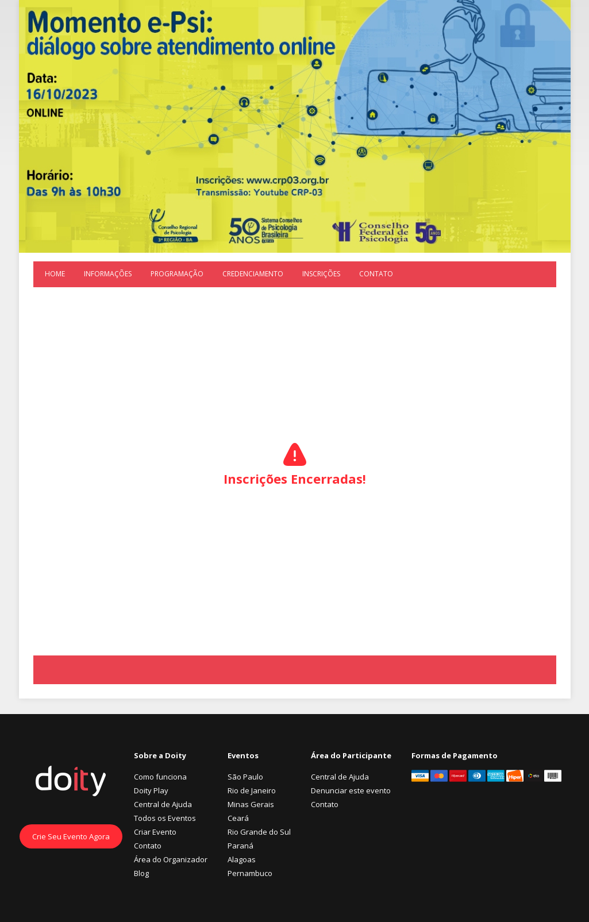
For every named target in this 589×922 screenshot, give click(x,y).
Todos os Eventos (165, 818)
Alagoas (242, 859)
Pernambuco (250, 873)
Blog (141, 873)
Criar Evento (155, 832)
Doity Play (151, 790)
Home (55, 274)
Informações (108, 274)
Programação (177, 274)
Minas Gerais (251, 804)
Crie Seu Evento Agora (71, 836)
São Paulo (245, 776)
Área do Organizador (170, 859)
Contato (376, 274)
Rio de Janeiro (252, 790)
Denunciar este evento (351, 790)
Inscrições (321, 274)
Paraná (240, 845)
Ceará (238, 818)
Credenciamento (252, 274)
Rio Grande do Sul (259, 832)
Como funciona (160, 776)
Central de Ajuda (163, 804)
